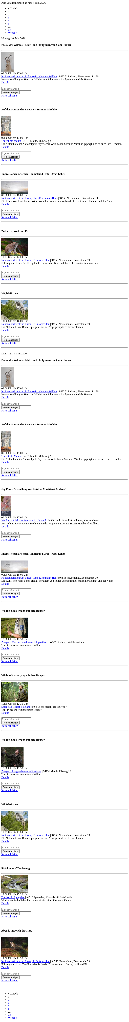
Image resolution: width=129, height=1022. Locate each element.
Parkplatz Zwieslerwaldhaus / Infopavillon (24, 642)
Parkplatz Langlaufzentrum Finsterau (21, 771)
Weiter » (12, 32)
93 (9, 29)
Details (5, 82)
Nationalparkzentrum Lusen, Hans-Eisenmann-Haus (29, 198)
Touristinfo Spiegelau (13, 897)
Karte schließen (9, 95)
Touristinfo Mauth (11, 140)
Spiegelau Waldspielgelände (16, 706)
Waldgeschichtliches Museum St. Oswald (23, 520)
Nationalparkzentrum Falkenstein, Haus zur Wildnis (29, 76)
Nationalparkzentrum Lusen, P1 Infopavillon (25, 260)
